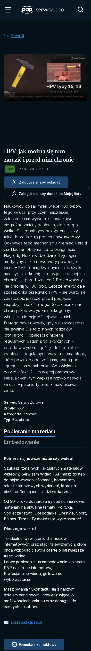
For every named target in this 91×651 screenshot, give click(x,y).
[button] (43, 10)
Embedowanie (21, 442)
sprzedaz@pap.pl (26, 622)
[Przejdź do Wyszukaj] (80, 9)
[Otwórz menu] (8, 10)
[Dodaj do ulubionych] (46, 193)
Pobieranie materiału (29, 431)
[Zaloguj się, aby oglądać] (36, 182)
